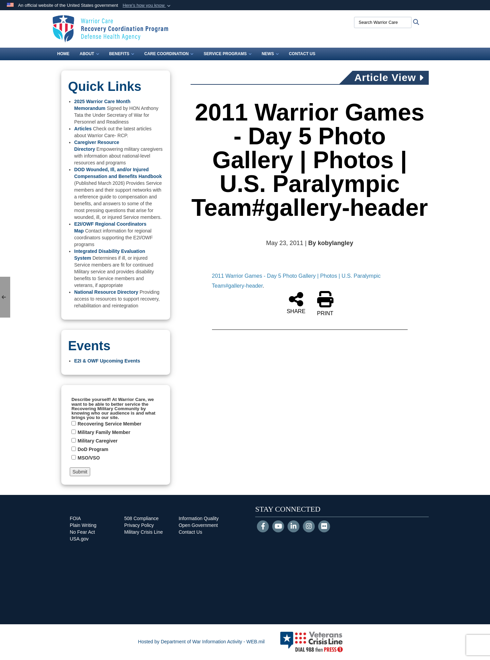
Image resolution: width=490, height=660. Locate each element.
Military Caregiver (98, 441)
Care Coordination (168, 53)
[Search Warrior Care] (383, 22)
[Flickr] (324, 527)
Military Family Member (104, 432)
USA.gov (79, 539)
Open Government (198, 525)
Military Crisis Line (143, 532)
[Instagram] (309, 527)
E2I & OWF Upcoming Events (107, 361)
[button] (147, 5)
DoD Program (93, 449)
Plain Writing (83, 525)
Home (63, 53)
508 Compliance (141, 518)
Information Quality (199, 518)
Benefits (121, 53)
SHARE (296, 302)
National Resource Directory (106, 292)
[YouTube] (278, 527)
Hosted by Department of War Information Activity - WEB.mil (201, 641)
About (89, 53)
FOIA (75, 518)
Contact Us (302, 53)
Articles (83, 128)
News (270, 53)
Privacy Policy (139, 525)
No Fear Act (82, 532)
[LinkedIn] (293, 527)
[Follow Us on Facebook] (263, 527)
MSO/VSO (89, 458)
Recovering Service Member (110, 423)
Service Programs (227, 53)
